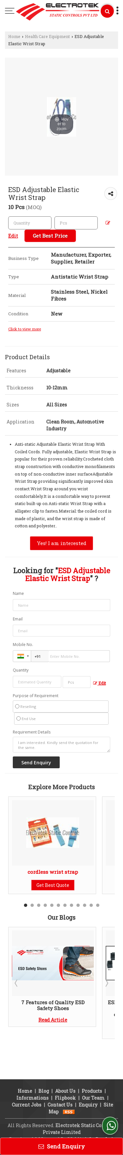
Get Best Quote (52, 885)
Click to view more (24, 328)
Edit (99, 683)
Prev (16, 983)
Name (18, 593)
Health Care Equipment (47, 36)
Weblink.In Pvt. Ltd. (91, 1116)
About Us (65, 1068)
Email (18, 619)
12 (97, 905)
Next (106, 983)
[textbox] (76, 222)
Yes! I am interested (61, 543)
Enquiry (88, 1081)
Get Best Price (50, 235)
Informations (32, 1074)
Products (92, 1068)
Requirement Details (32, 732)
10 (84, 905)
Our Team (93, 1074)
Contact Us (60, 1081)
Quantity (21, 670)
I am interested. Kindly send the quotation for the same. (61, 745)
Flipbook (65, 1074)
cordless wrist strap (53, 872)
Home (14, 36)
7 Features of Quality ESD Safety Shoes (53, 1005)
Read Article (52, 1020)
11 (91, 905)
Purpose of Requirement (35, 696)
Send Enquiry (61, 1146)
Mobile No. (23, 644)
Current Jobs (26, 1081)
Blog (43, 1068)
